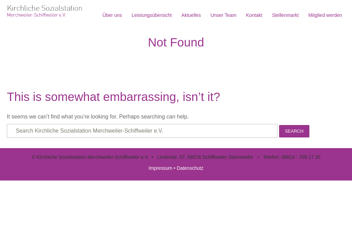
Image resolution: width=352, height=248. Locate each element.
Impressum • (162, 168)
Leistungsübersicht (152, 15)
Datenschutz (190, 168)
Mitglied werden (325, 15)
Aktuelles (191, 15)
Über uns (112, 15)
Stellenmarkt (285, 15)
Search (294, 131)
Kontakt (254, 15)
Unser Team (223, 15)
